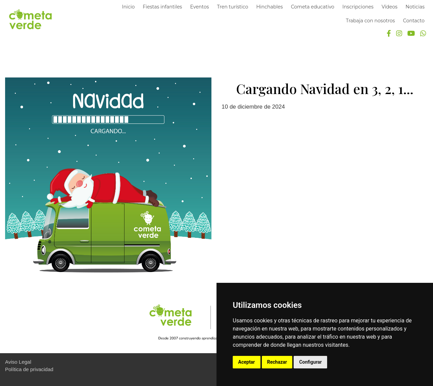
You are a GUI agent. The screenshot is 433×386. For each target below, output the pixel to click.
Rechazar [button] (277, 362)
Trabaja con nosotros (370, 21)
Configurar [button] (310, 362)
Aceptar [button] (246, 362)
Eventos (199, 7)
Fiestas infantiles (162, 7)
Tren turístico (232, 7)
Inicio (128, 7)
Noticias (415, 7)
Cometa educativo (312, 7)
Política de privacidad (29, 369)
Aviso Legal (18, 362)
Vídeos (389, 7)
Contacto (414, 21)
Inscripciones (357, 7)
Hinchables (269, 7)
